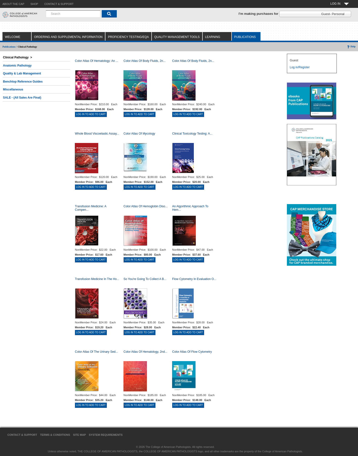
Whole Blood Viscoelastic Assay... (97, 133)
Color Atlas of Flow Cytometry (192, 351)
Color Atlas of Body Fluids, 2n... (144, 61)
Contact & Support (22, 434)
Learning (212, 37)
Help (351, 46)
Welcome (12, 37)
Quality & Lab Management (22, 73)
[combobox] (73, 14)
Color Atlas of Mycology (139, 133)
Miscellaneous (13, 89)
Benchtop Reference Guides (23, 81)
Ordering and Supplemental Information (68, 37)
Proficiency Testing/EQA (128, 37)
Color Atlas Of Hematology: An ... (96, 61)
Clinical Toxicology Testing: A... (192, 133)
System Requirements (106, 434)
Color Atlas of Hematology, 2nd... (145, 351)
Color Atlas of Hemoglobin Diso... (145, 206)
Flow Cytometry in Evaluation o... (194, 279)
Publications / (9, 46)
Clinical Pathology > (17, 57)
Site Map (79, 434)
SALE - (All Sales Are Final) (22, 97)
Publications (245, 37)
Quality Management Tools (177, 37)
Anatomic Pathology (17, 65)
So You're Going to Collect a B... (144, 279)
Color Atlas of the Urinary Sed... (96, 351)
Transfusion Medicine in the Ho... (97, 279)
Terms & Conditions (55, 434)
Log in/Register (300, 67)
